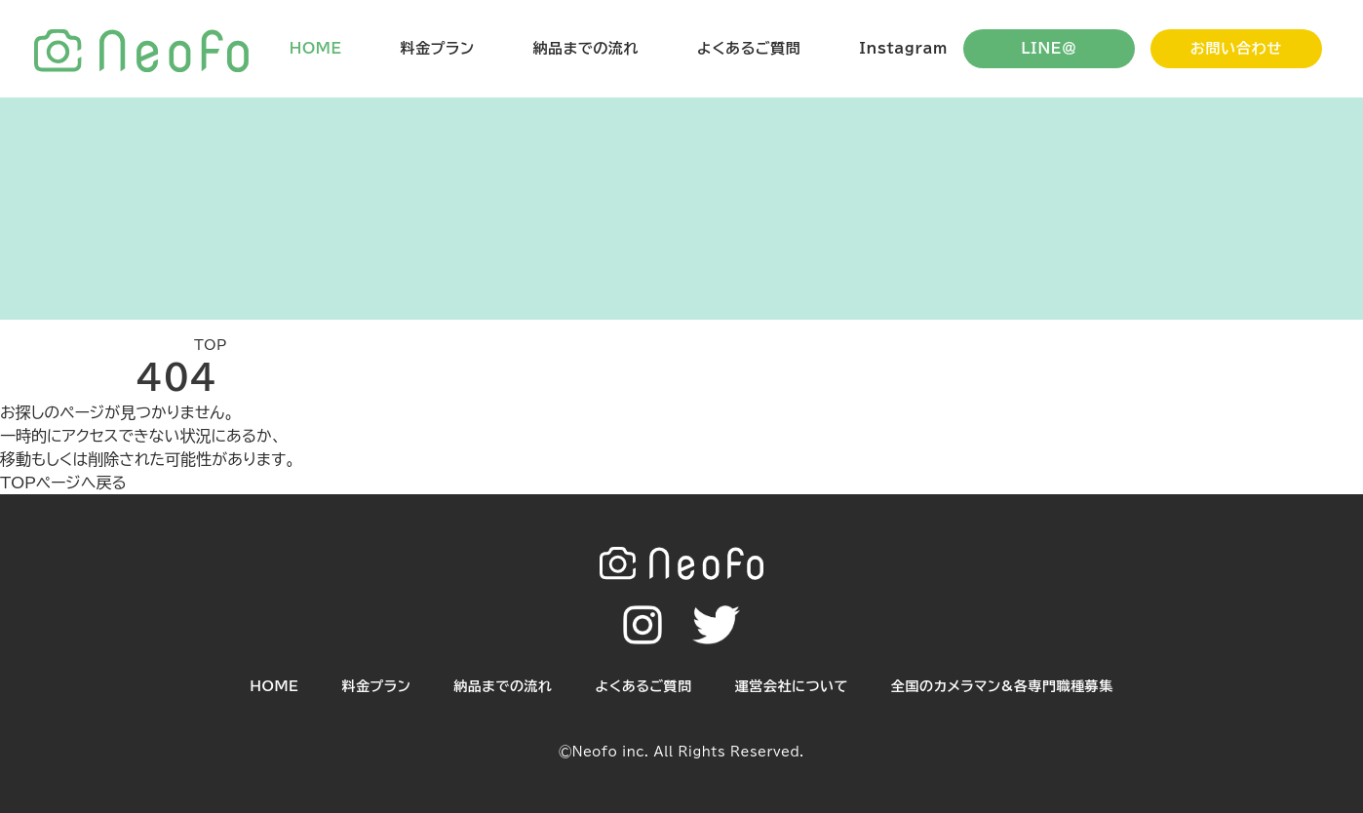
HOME (316, 48)
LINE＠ (1049, 48)
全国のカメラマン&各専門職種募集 (1002, 686)
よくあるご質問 (748, 48)
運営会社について (791, 686)
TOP (210, 345)
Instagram (903, 48)
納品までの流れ (585, 48)
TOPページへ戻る (63, 482)
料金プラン (438, 48)
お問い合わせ (1236, 48)
